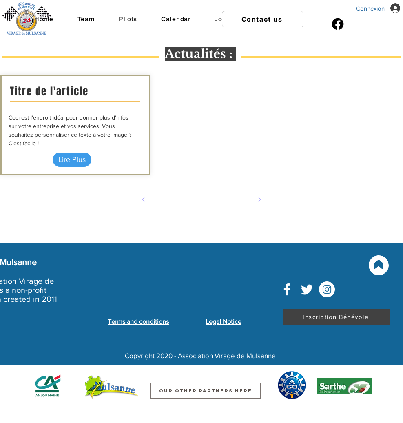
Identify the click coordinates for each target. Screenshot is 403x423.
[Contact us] (262, 19)
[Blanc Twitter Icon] (307, 289)
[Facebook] (337, 24)
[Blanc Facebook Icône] (287, 289)
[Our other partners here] (205, 391)
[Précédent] (143, 199)
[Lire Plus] (72, 160)
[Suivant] (259, 199)
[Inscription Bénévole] (336, 317)
